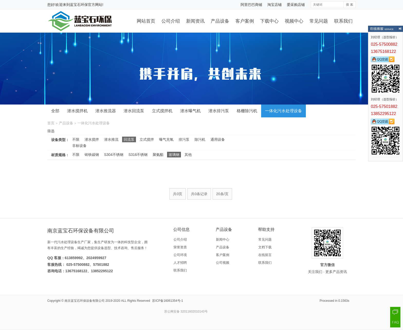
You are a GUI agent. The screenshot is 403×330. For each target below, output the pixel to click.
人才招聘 (180, 263)
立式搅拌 (147, 139)
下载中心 (269, 21)
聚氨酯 (158, 155)
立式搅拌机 (162, 111)
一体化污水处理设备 (283, 111)
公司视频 (222, 263)
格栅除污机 (247, 111)
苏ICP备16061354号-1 (167, 301)
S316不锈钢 (138, 155)
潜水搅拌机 (77, 111)
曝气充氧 (166, 139)
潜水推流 (111, 139)
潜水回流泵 (134, 111)
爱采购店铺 (296, 5)
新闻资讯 (195, 21)
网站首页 (146, 21)
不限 (75, 139)
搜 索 (349, 4)
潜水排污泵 (218, 111)
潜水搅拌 (92, 139)
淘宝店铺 (274, 5)
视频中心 (294, 21)
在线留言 (265, 255)
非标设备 (79, 146)
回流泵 (129, 139)
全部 (55, 111)
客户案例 (244, 21)
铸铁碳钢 (92, 155)
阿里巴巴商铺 (251, 5)
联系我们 (343, 21)
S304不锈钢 (113, 155)
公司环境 (180, 255)
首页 (50, 123)
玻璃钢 (174, 155)
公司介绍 (170, 21)
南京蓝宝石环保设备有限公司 (85, 301)
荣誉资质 (180, 247)
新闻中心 (222, 239)
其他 (188, 155)
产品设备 (220, 21)
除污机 (200, 139)
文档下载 (265, 247)
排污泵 (184, 139)
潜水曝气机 (190, 111)
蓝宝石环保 (79, 5)
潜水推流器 (105, 111)
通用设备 (217, 139)
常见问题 (318, 21)
